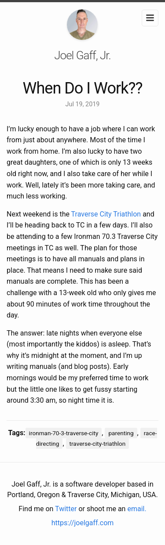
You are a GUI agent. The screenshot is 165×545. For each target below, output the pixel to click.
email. (136, 509)
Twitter (66, 509)
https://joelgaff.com (82, 523)
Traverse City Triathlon (106, 214)
